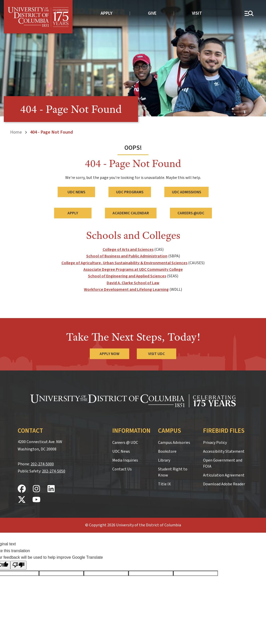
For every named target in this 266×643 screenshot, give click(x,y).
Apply (107, 13)
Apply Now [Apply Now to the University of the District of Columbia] (109, 354)
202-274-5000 (42, 464)
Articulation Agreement (224, 475)
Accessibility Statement (224, 451)
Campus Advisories (174, 442)
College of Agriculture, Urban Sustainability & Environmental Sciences (124, 262)
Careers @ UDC (125, 442)
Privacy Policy (215, 442)
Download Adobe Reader (224, 484)
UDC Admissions (186, 192)
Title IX (164, 484)
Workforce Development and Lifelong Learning (126, 289)
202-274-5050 (53, 471)
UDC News (76, 192)
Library (164, 460)
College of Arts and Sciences (128, 249)
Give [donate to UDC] (152, 13)
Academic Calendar (131, 213)
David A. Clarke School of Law (133, 283)
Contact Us (122, 469)
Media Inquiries (125, 460)
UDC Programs (129, 192)
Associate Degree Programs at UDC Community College (133, 269)
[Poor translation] (18, 565)
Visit (197, 13)
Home (16, 132)
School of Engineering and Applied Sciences (127, 276)
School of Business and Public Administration (126, 256)
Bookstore (167, 451)
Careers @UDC (191, 213)
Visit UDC (156, 354)
